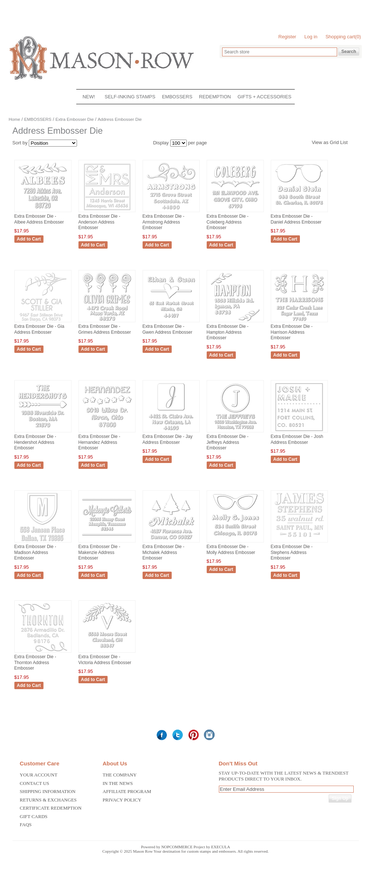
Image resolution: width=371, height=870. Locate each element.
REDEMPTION (215, 96)
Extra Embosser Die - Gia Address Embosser (39, 329)
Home (14, 119)
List (343, 142)
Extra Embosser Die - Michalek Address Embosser (164, 552)
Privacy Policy (122, 800)
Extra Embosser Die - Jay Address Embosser (168, 439)
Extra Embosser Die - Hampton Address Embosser (228, 332)
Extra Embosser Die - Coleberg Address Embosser (228, 222)
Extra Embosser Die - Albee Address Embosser (39, 219)
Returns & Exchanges (48, 800)
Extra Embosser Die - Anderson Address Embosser (99, 222)
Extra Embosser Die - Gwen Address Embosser (167, 329)
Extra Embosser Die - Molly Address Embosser (231, 549)
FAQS (26, 824)
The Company (120, 775)
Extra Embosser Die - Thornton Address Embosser (35, 662)
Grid (334, 142)
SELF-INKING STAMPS (130, 96)
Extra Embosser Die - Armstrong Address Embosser (164, 222)
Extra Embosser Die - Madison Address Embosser (35, 552)
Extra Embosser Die (74, 119)
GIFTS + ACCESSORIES (264, 96)
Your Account (38, 775)
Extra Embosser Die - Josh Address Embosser (297, 439)
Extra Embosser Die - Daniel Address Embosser (296, 219)
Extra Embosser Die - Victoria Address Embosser (105, 659)
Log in (310, 36)
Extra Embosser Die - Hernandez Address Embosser (99, 442)
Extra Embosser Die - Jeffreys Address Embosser (228, 442)
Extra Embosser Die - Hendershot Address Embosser (35, 442)
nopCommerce (177, 847)
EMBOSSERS (177, 96)
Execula (220, 847)
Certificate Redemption (51, 808)
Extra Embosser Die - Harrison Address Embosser (292, 332)
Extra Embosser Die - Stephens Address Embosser (292, 552)
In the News (118, 783)
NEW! (89, 96)
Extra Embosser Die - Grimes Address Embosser (104, 329)
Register (287, 36)
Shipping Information (48, 791)
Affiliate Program (127, 791)
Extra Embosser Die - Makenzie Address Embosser (99, 552)
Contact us (34, 783)
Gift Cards (34, 816)
